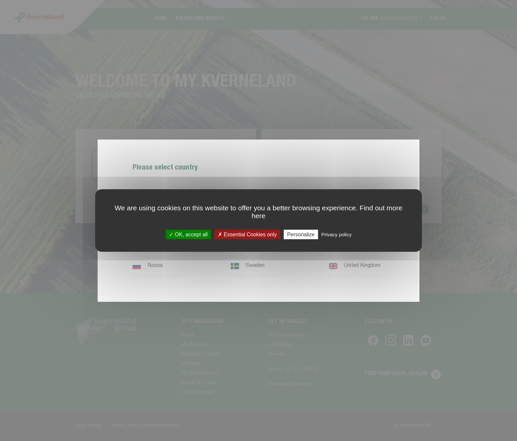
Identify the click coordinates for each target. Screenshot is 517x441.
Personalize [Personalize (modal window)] (301, 234)
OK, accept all (188, 234)
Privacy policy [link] (336, 234)
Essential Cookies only (247, 234)
